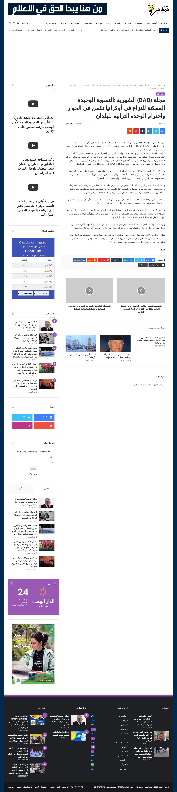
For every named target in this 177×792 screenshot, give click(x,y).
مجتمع (139, 23)
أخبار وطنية (142, 85)
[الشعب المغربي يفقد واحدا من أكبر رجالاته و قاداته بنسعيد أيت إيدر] (115, 343)
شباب (124, 747)
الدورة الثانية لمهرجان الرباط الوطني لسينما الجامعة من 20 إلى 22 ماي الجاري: (128, 30)
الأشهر (20, 488)
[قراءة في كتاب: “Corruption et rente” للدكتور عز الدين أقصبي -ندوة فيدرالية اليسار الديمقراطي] (37, 720)
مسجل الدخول (148, 385)
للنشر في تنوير (59, 30)
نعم (49, 457)
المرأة (123, 764)
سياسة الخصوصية (15, 30)
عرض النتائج (33, 474)
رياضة (119, 23)
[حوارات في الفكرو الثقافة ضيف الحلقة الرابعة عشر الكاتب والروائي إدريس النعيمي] (37, 768)
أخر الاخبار (151, 85)
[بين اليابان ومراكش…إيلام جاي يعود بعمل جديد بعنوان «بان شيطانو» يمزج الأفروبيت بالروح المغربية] (46, 384)
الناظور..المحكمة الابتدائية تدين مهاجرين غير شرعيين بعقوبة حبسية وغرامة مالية (151, 340)
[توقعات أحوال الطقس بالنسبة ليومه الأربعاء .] (81, 343)
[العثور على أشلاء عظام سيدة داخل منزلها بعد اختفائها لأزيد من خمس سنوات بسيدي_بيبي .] (161, 752)
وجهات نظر (52, 23)
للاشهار (39, 30)
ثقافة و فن (88, 23)
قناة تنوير (74, 23)
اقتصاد (129, 23)
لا (50, 462)
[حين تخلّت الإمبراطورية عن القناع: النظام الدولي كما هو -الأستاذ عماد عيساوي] (161, 736)
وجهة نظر (122, 729)
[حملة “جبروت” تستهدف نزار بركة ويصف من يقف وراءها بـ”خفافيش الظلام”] (46, 325)
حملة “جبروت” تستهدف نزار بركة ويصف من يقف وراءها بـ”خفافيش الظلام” (26, 324)
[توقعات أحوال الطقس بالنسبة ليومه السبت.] (78, 736)
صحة (124, 751)
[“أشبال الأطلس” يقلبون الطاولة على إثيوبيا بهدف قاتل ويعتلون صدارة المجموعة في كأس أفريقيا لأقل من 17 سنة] (46, 368)
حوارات (63, 23)
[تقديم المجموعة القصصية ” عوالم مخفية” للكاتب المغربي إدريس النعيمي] (37, 739)
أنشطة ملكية (152, 23)
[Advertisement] (88, 56)
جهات (100, 23)
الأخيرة (46, 488)
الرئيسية (164, 23)
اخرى (124, 738)
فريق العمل (29, 30)
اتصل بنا (48, 30)
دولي (109, 23)
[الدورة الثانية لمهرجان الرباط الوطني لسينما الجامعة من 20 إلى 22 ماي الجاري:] (46, 338)
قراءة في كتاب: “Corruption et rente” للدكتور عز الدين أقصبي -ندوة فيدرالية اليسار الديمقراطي (18, 722)
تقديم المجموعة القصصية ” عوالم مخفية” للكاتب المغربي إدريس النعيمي (18, 738)
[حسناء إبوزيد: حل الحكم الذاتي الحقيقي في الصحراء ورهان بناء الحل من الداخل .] (37, 752)
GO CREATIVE (99, 787)
